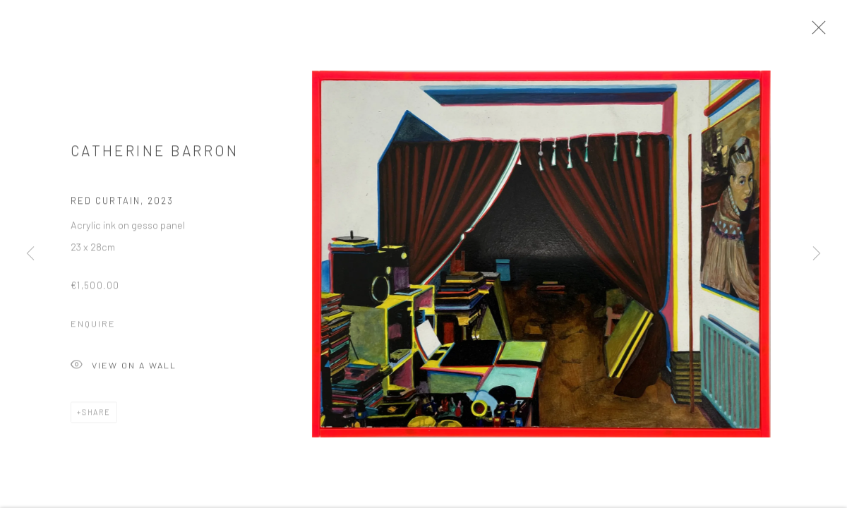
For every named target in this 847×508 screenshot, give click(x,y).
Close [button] (823, 31)
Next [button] (816, 254)
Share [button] (96, 416)
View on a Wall (123, 370)
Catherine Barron (155, 154)
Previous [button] (30, 254)
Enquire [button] (93, 327)
